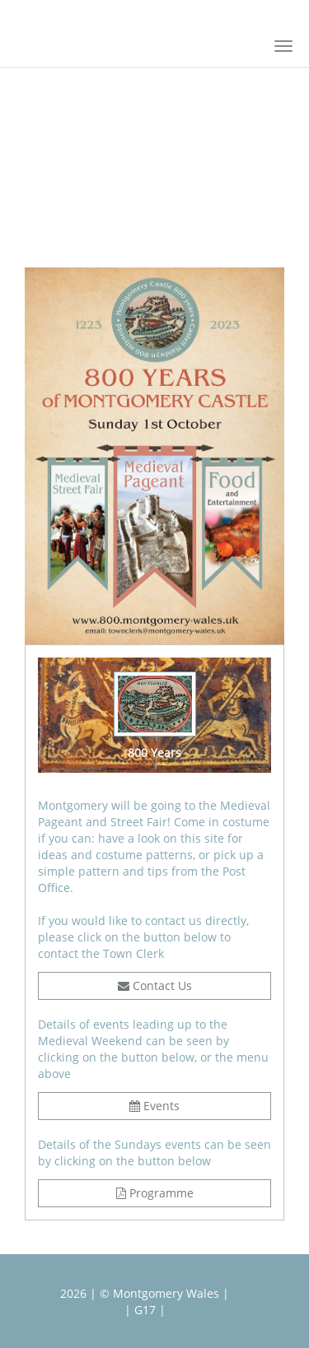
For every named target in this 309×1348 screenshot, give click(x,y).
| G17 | (145, 1310)
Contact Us (155, 985)
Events (154, 1105)
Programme (155, 1193)
